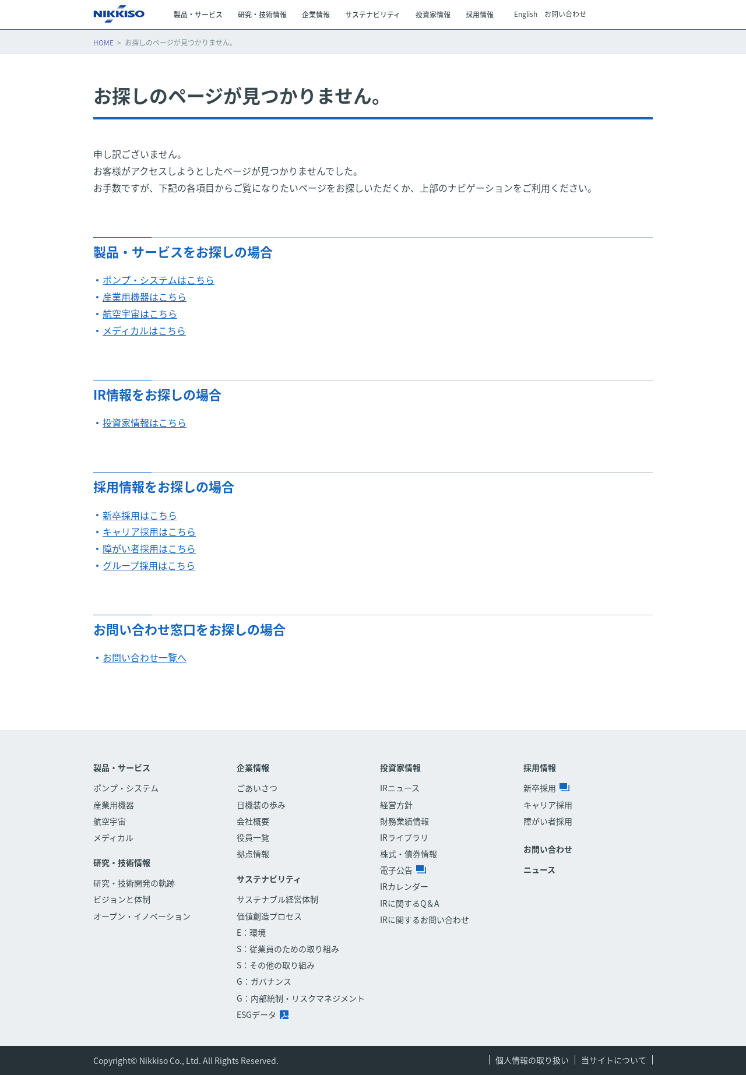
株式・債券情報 (408, 853)
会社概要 (253, 821)
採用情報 (539, 767)
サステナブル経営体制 (277, 899)
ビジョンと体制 (121, 899)
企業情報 (253, 767)
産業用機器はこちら (144, 297)
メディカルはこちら (144, 330)
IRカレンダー (404, 886)
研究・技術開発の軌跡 (134, 883)
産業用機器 (113, 804)
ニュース (539, 869)
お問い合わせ (565, 14)
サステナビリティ (269, 878)
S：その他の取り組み (276, 965)
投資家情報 (400, 767)
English (525, 14)
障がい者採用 (547, 821)
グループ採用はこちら (149, 565)
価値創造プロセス (269, 916)
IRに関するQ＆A (409, 903)
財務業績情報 (404, 821)
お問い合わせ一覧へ (144, 657)
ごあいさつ (257, 788)
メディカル (113, 837)
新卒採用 (546, 788)
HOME (103, 42)
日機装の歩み (261, 804)
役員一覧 (253, 837)
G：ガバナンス (264, 981)
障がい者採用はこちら (149, 548)
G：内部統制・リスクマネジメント (301, 998)
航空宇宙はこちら (140, 313)
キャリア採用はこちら (149, 531)
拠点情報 (253, 853)
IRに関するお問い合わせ (424, 919)
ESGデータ (262, 1014)
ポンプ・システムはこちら (158, 280)
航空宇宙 (109, 821)
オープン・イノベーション (142, 916)
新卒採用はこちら (140, 515)
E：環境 (251, 932)
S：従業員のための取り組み (288, 948)
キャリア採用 (547, 804)
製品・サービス (121, 767)
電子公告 (403, 870)
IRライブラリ (404, 837)
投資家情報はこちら (144, 422)
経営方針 (396, 804)
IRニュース (400, 788)
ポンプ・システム (126, 788)
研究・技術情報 (121, 862)
